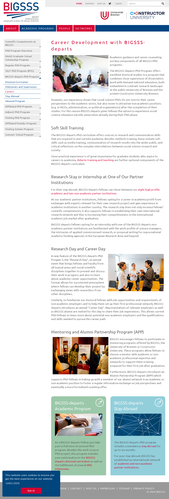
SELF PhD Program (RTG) (19, 70)
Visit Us (101, 3)
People (64, 28)
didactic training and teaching (95, 160)
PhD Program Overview (18, 50)
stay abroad (148, 446)
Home (79, 4)
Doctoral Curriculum (16, 81)
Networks (84, 28)
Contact (90, 3)
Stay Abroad (12, 96)
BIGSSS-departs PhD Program (22, 76)
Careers (9, 91)
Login (119, 3)
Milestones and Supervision (21, 86)
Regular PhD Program (17, 65)
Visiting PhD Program (17, 117)
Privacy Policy (144, 488)
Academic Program (38, 28)
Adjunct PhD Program (17, 111)
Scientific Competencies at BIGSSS (20, 43)
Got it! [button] (31, 490)
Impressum (107, 488)
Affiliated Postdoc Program (20, 123)
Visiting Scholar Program (19, 128)
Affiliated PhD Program (18, 106)
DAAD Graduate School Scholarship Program (18, 58)
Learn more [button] (13, 483)
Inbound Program (15, 100)
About (11, 28)
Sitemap (124, 488)
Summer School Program (19, 134)
